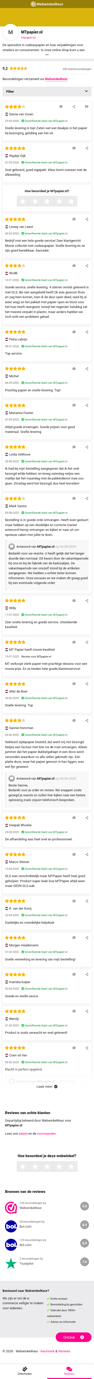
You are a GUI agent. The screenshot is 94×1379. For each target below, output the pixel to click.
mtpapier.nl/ (28, 37)
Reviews (64, 1351)
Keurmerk (48, 1351)
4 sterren (64, 202)
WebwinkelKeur (56, 79)
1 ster (28, 202)
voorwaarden (46, 1133)
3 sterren (52, 202)
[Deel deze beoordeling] (74, 106)
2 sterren (40, 202)
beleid (23, 1133)
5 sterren (76, 202)
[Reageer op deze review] (61, 106)
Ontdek (73, 1337)
